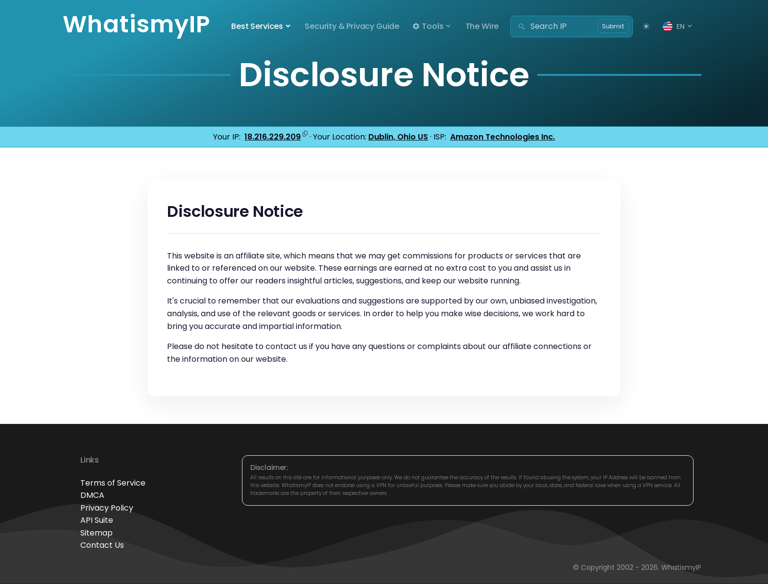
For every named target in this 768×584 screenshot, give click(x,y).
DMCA (92, 495)
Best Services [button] (257, 26)
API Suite (96, 520)
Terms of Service (112, 483)
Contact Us (102, 545)
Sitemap (96, 532)
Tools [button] (427, 26)
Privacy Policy (106, 508)
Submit (613, 26)
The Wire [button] (482, 26)
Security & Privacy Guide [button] (352, 26)
